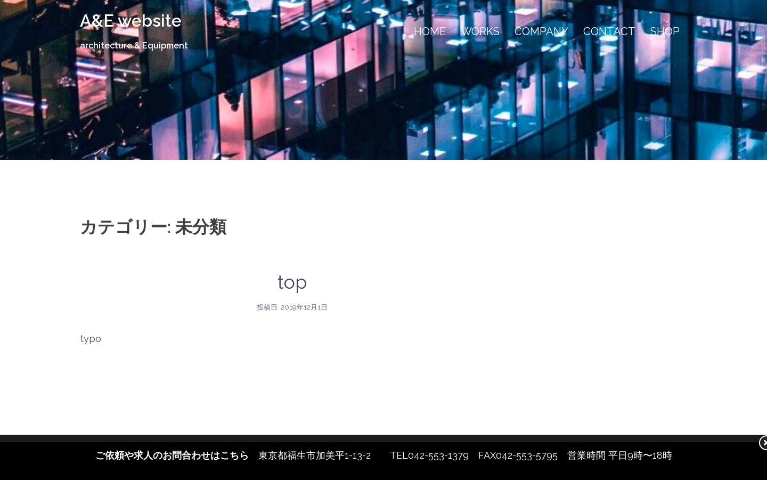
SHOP (665, 31)
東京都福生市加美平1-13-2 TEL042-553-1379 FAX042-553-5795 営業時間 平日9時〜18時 (383, 455)
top (292, 282)
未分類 (292, 259)
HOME (430, 31)
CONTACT (609, 31)
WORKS (480, 31)
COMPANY (541, 31)
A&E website (131, 20)
